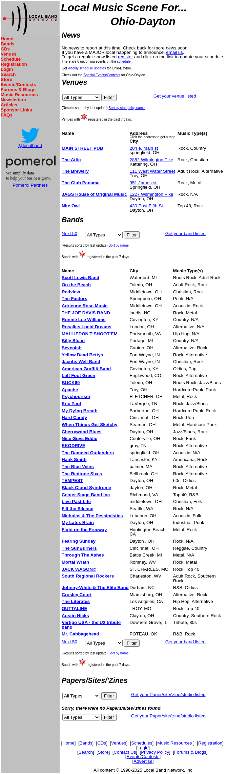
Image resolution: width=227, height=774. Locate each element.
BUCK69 (71, 382)
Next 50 (69, 233)
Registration (14, 64)
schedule (123, 61)
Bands (8, 43)
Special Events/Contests (101, 75)
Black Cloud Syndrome (86, 487)
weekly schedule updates (87, 68)
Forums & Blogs (18, 89)
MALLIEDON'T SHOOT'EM (90, 333)
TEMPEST (72, 480)
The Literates (76, 601)
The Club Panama (81, 182)
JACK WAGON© (79, 569)
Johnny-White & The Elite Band (95, 587)
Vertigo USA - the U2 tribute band (91, 624)
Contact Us (125, 752)
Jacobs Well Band (81, 361)
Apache (70, 389)
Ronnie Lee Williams (84, 319)
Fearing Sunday (79, 541)
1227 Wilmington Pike (151, 194)
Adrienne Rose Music (85, 305)
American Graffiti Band (86, 368)
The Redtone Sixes (82, 473)
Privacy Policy (155, 752)
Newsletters (13, 99)
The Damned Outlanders (88, 452)
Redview (71, 291)
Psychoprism (76, 396)
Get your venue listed (174, 96)
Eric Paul (71, 403)
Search (8, 74)
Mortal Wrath (75, 562)
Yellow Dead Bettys (82, 354)
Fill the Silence (77, 508)
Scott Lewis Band (80, 277)
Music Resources (19, 94)
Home (7, 38)
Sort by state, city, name (126, 108)
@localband (30, 145)
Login (7, 69)
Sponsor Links (16, 109)
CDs (5, 48)
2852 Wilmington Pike (151, 159)
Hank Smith (74, 459)
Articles (9, 104)
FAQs (7, 115)
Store (6, 79)
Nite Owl (71, 205)
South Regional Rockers (88, 576)
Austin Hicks (75, 615)
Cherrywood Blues (82, 431)
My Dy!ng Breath (80, 410)
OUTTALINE (74, 608)
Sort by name (118, 245)
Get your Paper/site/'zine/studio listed (168, 694)
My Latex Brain (78, 522)
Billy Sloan (73, 340)
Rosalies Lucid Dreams (86, 326)
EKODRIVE (73, 445)
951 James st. (144, 182)
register (125, 56)
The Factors (74, 298)
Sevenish (72, 347)
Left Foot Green (78, 375)
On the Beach (76, 284)
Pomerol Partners (30, 185)
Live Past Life (76, 501)
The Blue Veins (78, 466)
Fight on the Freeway (84, 529)
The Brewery (75, 171)
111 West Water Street (152, 171)
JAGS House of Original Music (94, 194)
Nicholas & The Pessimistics (92, 515)
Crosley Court (76, 594)
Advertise (142, 761)
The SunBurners (79, 548)
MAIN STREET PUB (82, 148)
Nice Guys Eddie (79, 438)
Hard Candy (74, 417)
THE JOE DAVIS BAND (86, 312)
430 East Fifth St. (147, 205)
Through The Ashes (83, 555)
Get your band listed (185, 233)
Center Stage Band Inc (86, 494)
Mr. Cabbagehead (80, 633)
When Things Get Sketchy (89, 424)
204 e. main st (144, 148)
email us (174, 52)
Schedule (11, 59)
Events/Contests (18, 84)
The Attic (71, 159)
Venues (9, 54)
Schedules (141, 743)
